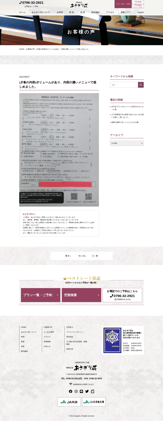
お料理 (60, 16)
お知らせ (47, 346)
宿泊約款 (69, 337)
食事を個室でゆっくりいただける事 (126, 126)
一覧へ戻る (81, 256)
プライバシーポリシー (74, 332)
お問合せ (69, 327)
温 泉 (82, 16)
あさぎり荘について (41, 16)
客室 (22, 342)
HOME (21, 49)
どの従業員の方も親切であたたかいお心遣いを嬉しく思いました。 (126, 117)
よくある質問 (49, 332)
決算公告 (69, 349)
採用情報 (47, 342)
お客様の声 (30, 49)
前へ (69, 256)
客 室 (71, 16)
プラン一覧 (119, 4)
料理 (22, 337)
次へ (93, 256)
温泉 (22, 346)
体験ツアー (126, 16)
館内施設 (95, 16)
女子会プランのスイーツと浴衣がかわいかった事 (126, 108)
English (141, 16)
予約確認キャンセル (138, 7)
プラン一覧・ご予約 (37, 295)
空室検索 (138, 2)
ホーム (22, 16)
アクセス (110, 16)
